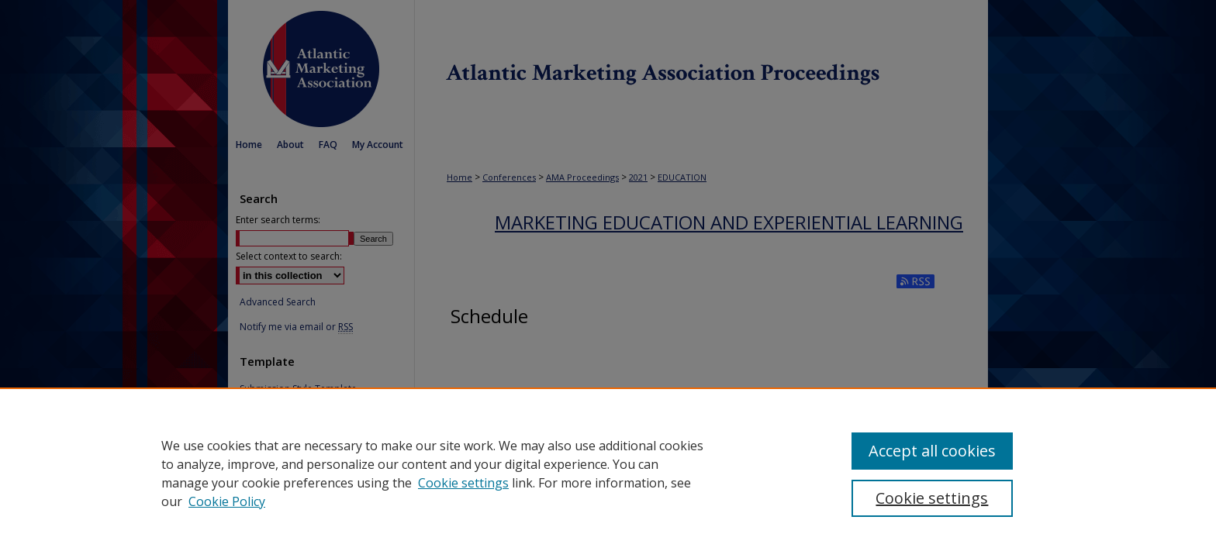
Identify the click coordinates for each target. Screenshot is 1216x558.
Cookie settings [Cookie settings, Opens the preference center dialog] (932, 497)
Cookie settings (463, 482)
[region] (608, 473)
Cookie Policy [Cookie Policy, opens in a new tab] (226, 501)
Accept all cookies (932, 450)
